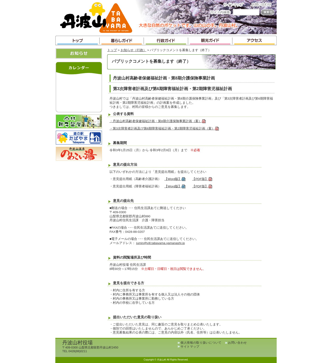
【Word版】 (175, 179)
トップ (77, 40)
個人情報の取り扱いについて (201, 342)
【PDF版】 (202, 179)
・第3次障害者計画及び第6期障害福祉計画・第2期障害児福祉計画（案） (164, 128)
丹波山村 (96, 17)
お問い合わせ (262, 4)
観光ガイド (210, 40)
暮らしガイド (122, 40)
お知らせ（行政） (133, 50)
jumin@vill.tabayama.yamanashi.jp (160, 243)
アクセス (254, 40)
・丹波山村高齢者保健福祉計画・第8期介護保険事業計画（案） (158, 121)
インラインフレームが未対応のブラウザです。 (79, 92)
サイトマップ (234, 4)
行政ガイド (166, 40)
